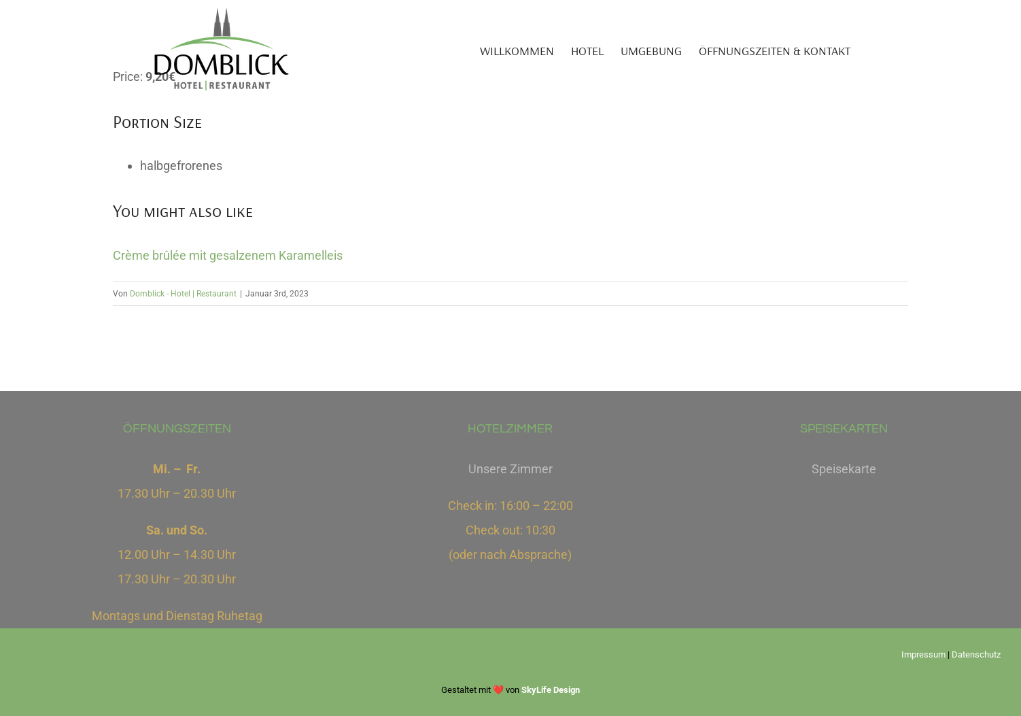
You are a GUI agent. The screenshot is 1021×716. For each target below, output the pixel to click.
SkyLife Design (550, 690)
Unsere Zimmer (510, 469)
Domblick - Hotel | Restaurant (183, 294)
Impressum (923, 654)
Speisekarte (844, 469)
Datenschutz (976, 654)
